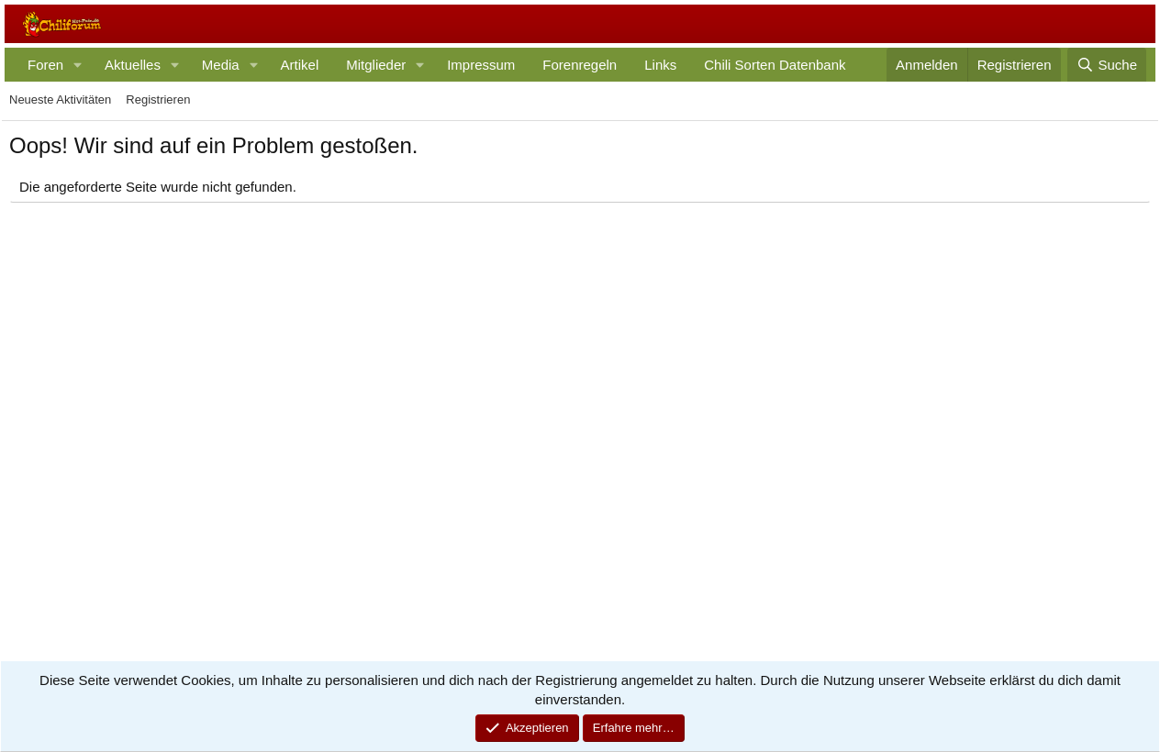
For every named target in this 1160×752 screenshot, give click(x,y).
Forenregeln (579, 64)
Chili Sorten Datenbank (774, 64)
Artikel (300, 64)
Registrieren (158, 99)
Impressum (481, 64)
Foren (45, 64)
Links (660, 64)
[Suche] (1106, 65)
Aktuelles (133, 64)
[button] (78, 65)
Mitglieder (376, 64)
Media (221, 64)
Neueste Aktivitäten (60, 99)
